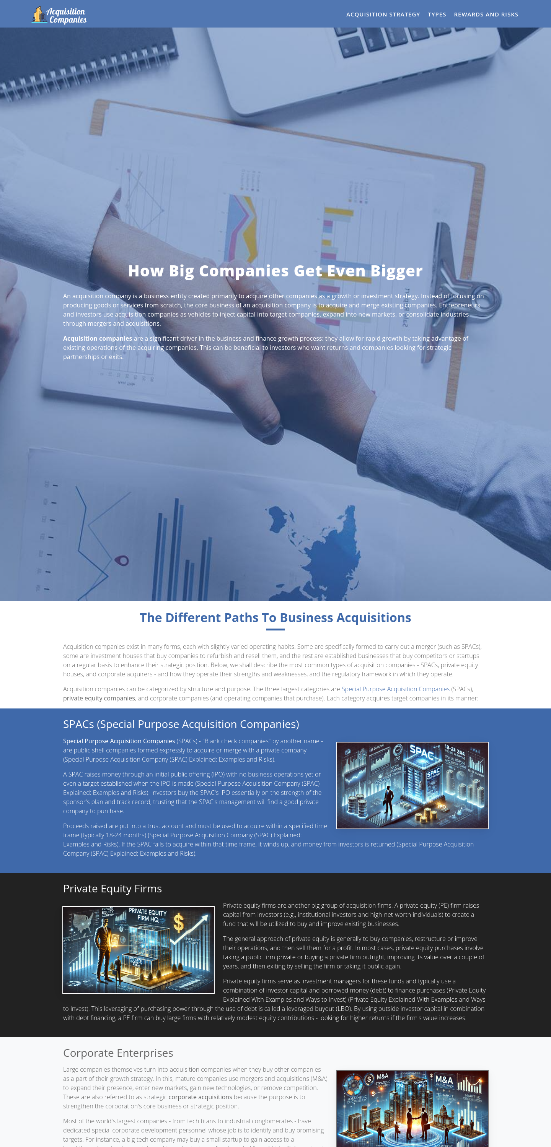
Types (437, 14)
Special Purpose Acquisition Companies (396, 689)
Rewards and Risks (486, 14)
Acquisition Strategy (383, 14)
